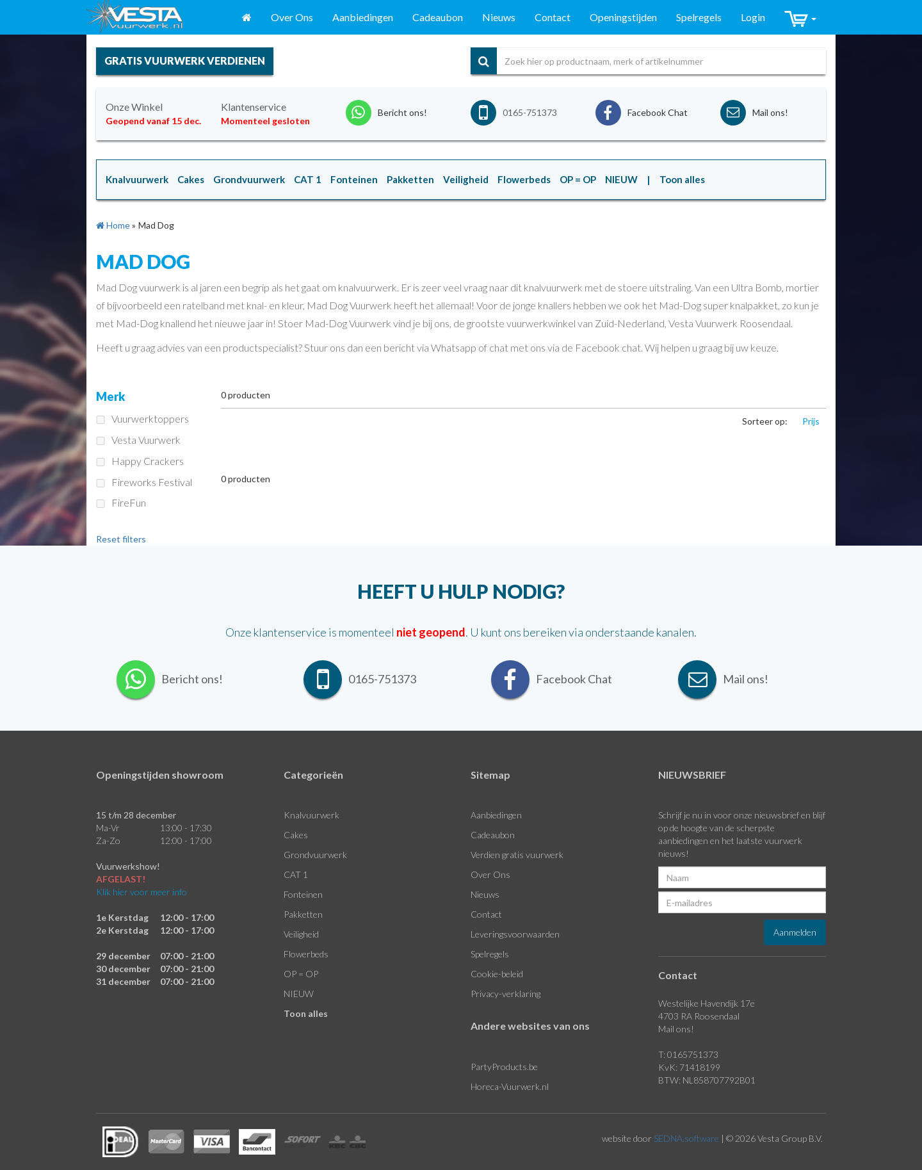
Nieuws (498, 17)
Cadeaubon (437, 17)
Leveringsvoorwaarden (515, 934)
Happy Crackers (140, 461)
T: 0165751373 (688, 1054)
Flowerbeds (306, 953)
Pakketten (303, 914)
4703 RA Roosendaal (699, 1016)
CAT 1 (296, 874)
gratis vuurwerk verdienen (184, 60)
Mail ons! (676, 1028)
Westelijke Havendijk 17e (706, 1003)
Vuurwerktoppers (142, 418)
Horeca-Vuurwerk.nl (510, 1086)
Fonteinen (303, 894)
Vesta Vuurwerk (138, 440)
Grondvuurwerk (315, 854)
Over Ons (292, 17)
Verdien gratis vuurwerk (517, 854)
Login (753, 17)
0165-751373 (530, 112)
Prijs (811, 421)
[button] (800, 17)
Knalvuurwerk (311, 814)
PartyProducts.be (504, 1066)
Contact (552, 17)
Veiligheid (301, 934)
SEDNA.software (686, 1138)
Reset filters (121, 538)
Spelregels (699, 17)
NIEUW (299, 993)
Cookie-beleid (497, 973)
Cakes (296, 834)
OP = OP (301, 973)
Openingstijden (623, 17)
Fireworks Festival (144, 482)
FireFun (121, 502)
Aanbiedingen (362, 17)
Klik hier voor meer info (141, 891)
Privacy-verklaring (505, 993)
